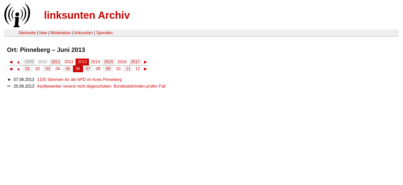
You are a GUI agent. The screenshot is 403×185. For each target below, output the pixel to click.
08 (98, 69)
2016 (122, 62)
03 (47, 69)
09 (108, 69)
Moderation (60, 33)
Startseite (27, 33)
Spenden (104, 33)
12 (137, 69)
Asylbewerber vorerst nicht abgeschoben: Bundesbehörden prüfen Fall (101, 86)
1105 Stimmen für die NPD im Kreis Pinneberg (79, 79)
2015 (108, 62)
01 (27, 69)
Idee (43, 33)
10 (118, 69)
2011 (55, 62)
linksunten (83, 33)
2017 (135, 62)
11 (128, 69)
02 (37, 69)
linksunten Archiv (87, 15)
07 (88, 69)
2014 (95, 62)
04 (58, 69)
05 (68, 69)
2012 (69, 62)
